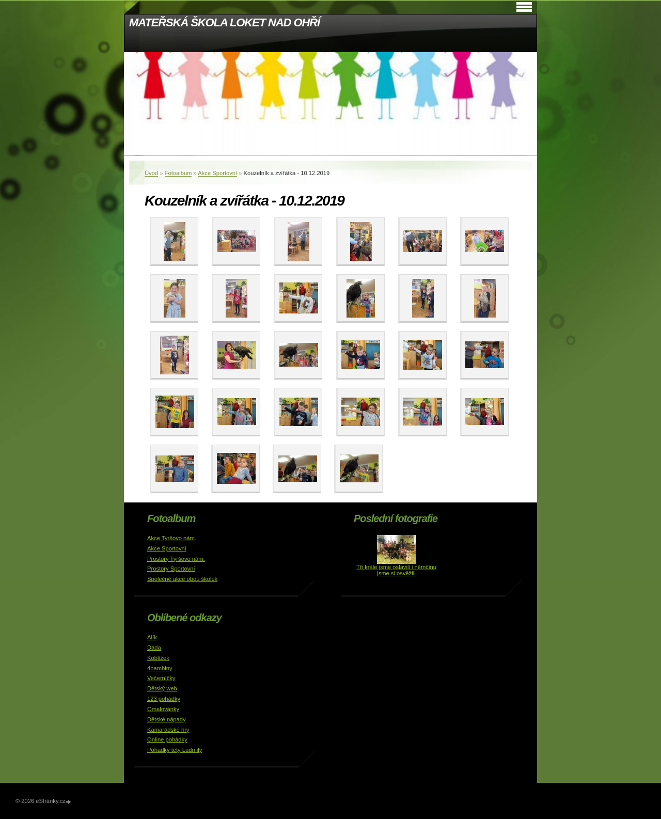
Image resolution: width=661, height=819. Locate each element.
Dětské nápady (166, 719)
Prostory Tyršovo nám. (176, 559)
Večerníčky (161, 678)
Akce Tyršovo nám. (171, 538)
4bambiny (159, 668)
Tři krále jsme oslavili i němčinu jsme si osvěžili (396, 570)
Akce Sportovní (217, 173)
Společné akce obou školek (182, 579)
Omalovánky (163, 709)
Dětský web (162, 688)
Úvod (151, 173)
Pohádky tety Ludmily (174, 750)
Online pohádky (167, 739)
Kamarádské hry (168, 730)
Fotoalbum (178, 173)
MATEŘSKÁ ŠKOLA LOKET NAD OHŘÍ (224, 22)
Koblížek (158, 658)
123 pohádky (163, 699)
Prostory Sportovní (171, 568)
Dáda (154, 647)
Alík (152, 637)
